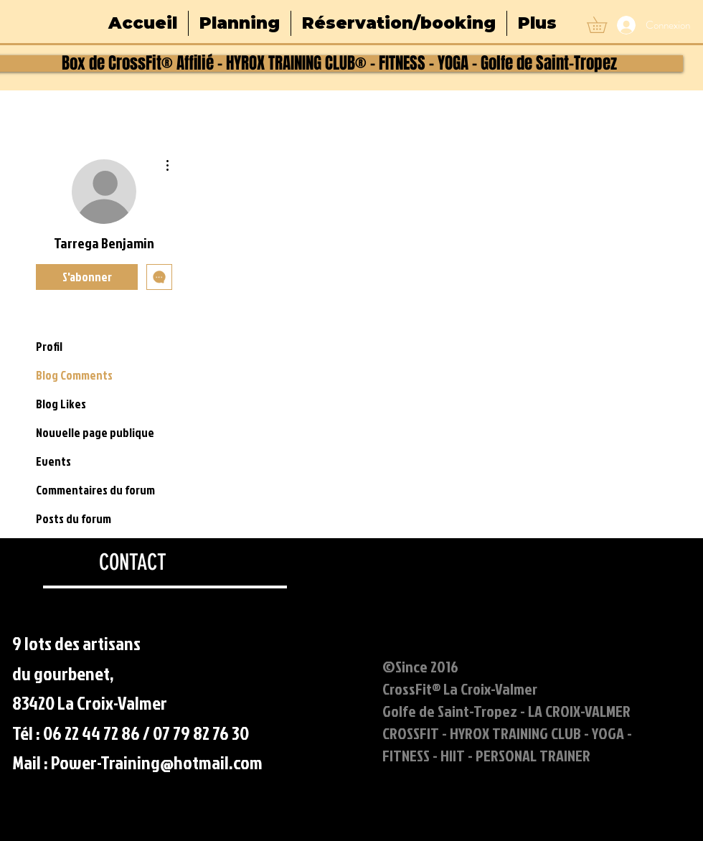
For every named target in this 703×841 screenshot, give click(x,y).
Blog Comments (74, 375)
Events (53, 461)
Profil (49, 346)
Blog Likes (61, 403)
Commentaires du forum (95, 489)
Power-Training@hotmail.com (157, 762)
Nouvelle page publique (95, 432)
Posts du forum (73, 518)
